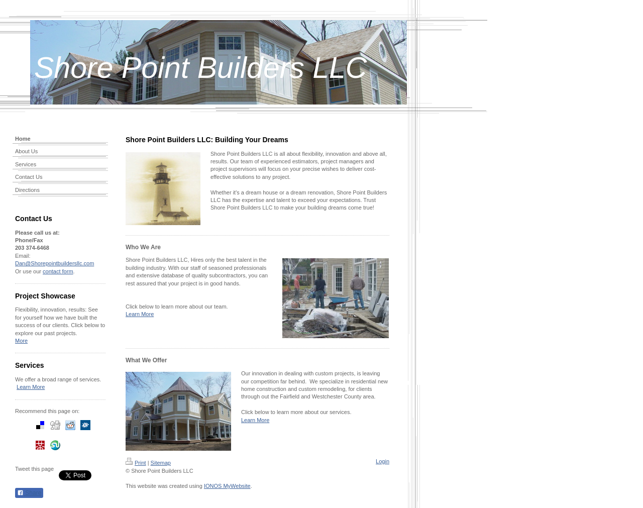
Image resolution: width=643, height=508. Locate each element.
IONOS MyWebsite (227, 486)
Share (29, 492)
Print (136, 463)
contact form (58, 271)
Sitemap (161, 463)
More (21, 341)
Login (382, 461)
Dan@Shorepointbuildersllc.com (54, 263)
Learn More (31, 387)
